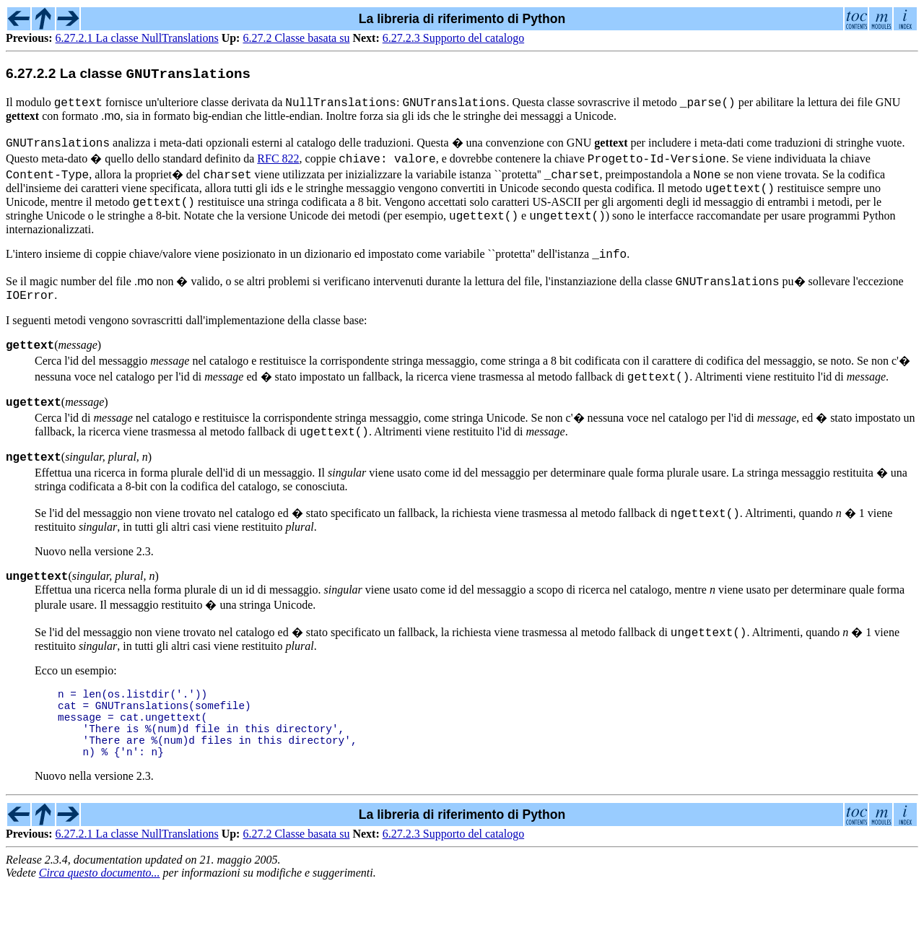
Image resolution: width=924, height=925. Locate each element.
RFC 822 (278, 163)
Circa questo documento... (99, 912)
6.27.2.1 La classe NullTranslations (137, 38)
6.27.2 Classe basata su (296, 38)
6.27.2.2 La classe (128, 76)
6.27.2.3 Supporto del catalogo (453, 38)
